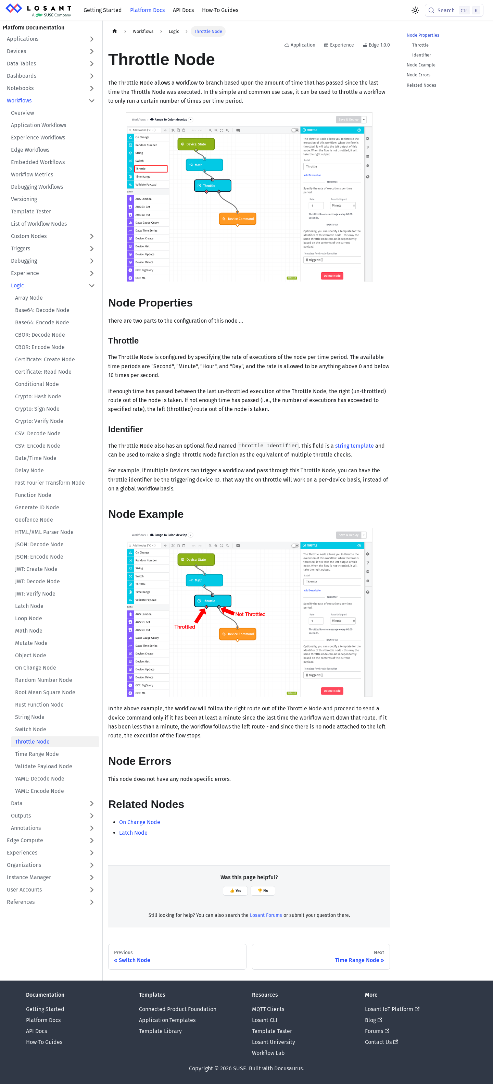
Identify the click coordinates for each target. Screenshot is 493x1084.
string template (354, 446)
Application (300, 45)
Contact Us (381, 1042)
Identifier (421, 55)
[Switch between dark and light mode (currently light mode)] (415, 10)
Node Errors (418, 74)
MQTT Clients (268, 1009)
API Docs (183, 10)
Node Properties (423, 35)
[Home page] (114, 31)
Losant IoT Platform (392, 1009)
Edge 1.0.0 (376, 45)
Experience (339, 45)
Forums (377, 1031)
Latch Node (133, 833)
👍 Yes (235, 890)
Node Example (421, 64)
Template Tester (272, 1031)
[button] (51, 39)
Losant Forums (266, 915)
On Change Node (139, 822)
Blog (373, 1020)
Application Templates (167, 1020)
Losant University (273, 1042)
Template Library (160, 1031)
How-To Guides (220, 10)
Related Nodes (421, 85)
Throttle (420, 45)
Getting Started (103, 10)
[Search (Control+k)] (454, 10)
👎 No (262, 890)
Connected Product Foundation (177, 1009)
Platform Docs (147, 10)
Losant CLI (264, 1020)
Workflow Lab (268, 1053)
